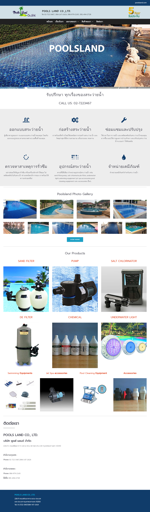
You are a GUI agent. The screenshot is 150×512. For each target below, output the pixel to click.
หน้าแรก (49, 21)
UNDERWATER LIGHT (124, 317)
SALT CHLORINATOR (124, 261)
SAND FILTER (26, 261)
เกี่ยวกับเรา (59, 21)
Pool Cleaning (93, 373)
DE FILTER (26, 317)
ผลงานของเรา (72, 21)
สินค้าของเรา (88, 21)
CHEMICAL (75, 317)
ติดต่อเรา (99, 21)
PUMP (75, 261)
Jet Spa (56, 373)
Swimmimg (20, 373)
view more (75, 239)
